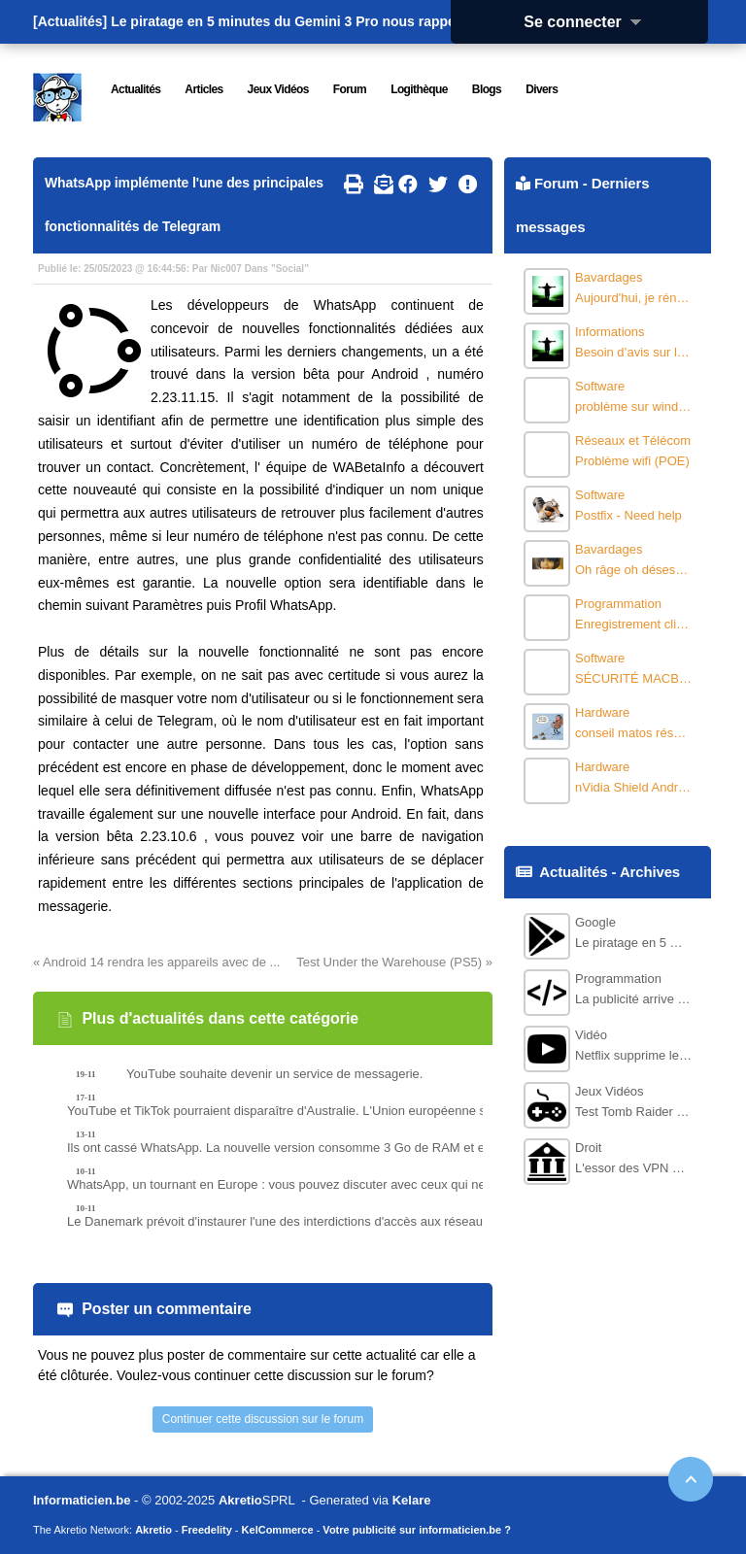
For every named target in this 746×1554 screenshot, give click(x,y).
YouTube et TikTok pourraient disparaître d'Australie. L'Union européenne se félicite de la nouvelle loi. (310, 1110)
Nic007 (226, 268)
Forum (556, 183)
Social (290, 268)
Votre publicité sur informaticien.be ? (416, 1530)
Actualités (573, 871)
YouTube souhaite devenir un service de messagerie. (274, 1073)
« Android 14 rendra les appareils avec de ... (156, 962)
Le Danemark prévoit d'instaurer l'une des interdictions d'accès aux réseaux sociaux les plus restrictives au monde (310, 1221)
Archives (650, 871)
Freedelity (207, 1530)
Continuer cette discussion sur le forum (262, 1419)
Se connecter (589, 22)
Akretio (240, 1500)
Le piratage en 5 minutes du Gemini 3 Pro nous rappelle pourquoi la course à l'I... (372, 21)
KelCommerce (278, 1530)
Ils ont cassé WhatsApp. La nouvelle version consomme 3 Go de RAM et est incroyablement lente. (310, 1147)
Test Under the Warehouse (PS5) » (394, 962)
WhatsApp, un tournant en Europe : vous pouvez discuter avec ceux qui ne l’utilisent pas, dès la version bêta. (310, 1184)
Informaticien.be (81, 1500)
